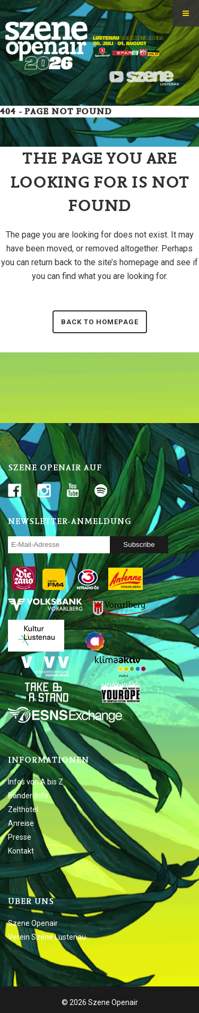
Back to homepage (100, 322)
